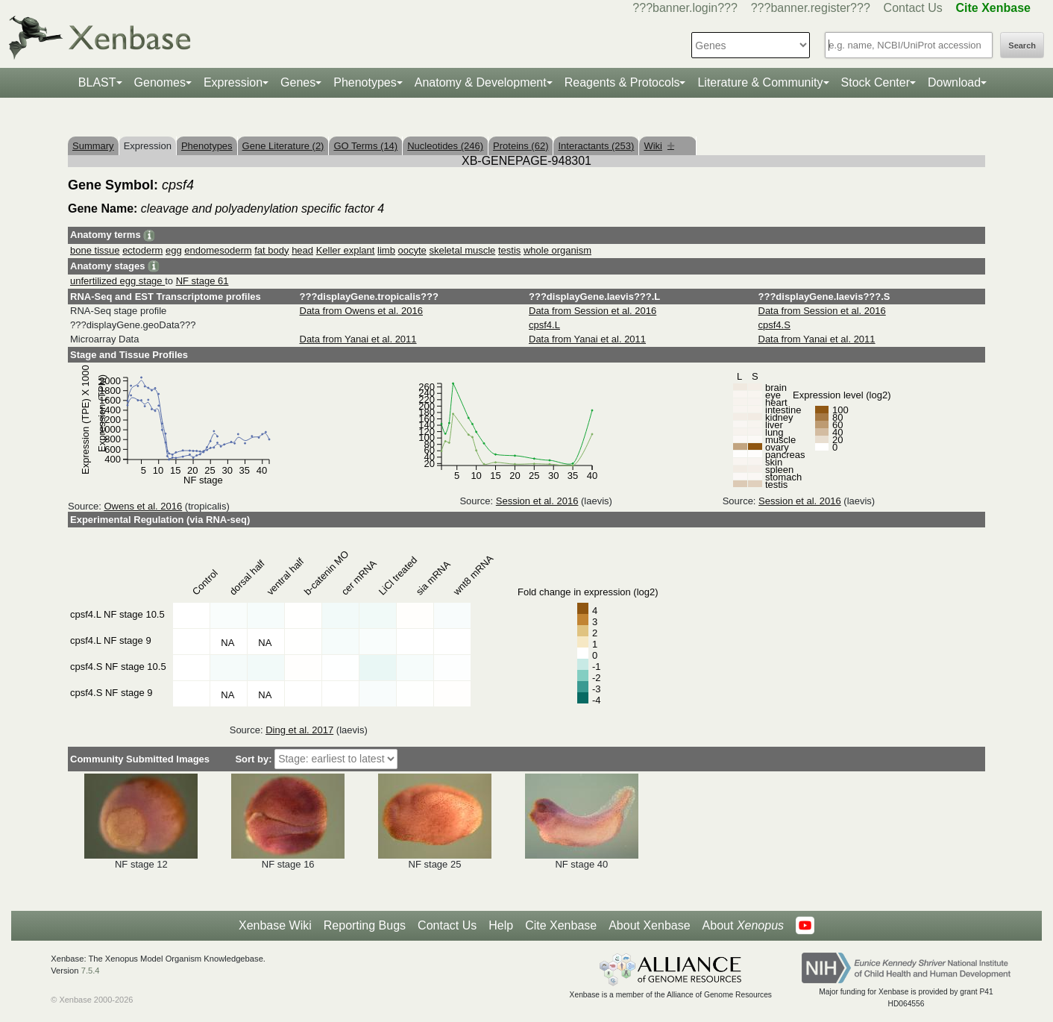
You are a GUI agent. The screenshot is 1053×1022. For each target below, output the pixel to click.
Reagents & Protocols (622, 82)
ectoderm (142, 250)
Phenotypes (365, 82)
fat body (271, 250)
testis (509, 250)
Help (500, 925)
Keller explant (345, 250)
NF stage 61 (202, 280)
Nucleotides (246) (445, 145)
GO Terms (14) (365, 145)
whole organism (557, 250)
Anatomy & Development (481, 82)
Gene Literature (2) (283, 145)
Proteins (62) (520, 145)
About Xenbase (649, 925)
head (302, 250)
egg (174, 250)
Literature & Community (760, 82)
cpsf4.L (544, 324)
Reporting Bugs (365, 925)
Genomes (160, 82)
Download (954, 82)
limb (386, 250)
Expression (233, 82)
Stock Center (875, 82)
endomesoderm (217, 250)
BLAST (97, 82)
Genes (297, 82)
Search (1022, 45)
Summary (93, 145)
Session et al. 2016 (537, 501)
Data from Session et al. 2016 (592, 310)
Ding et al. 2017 (299, 730)
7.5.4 (90, 970)
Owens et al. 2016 (143, 506)
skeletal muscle (462, 250)
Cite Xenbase (561, 925)
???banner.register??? (810, 7)
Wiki (659, 145)
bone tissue (95, 250)
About (743, 925)
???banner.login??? (685, 7)
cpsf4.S (774, 324)
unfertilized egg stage (117, 280)
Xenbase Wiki (275, 925)
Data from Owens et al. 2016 (361, 310)
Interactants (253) (596, 145)
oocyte (412, 250)
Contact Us (913, 7)
